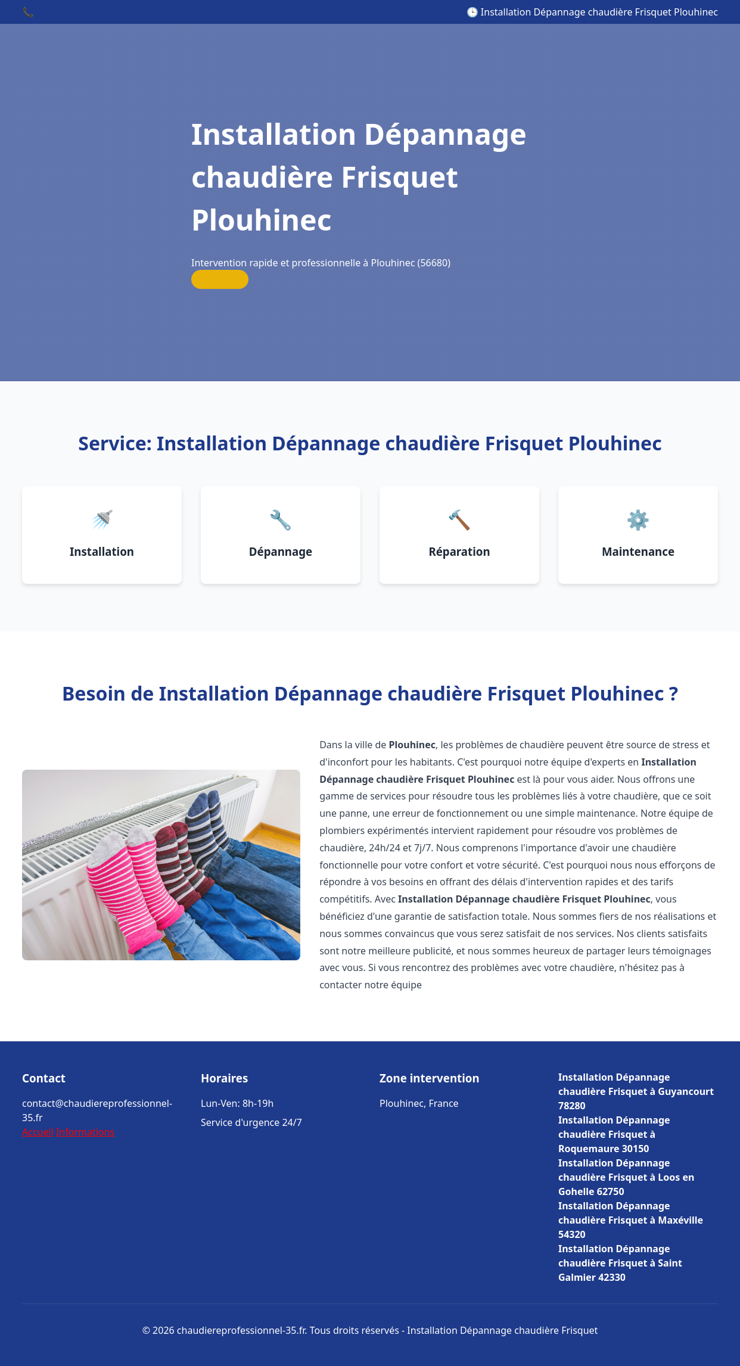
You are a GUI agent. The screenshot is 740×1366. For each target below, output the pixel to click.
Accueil (38, 1131)
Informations (85, 1131)
